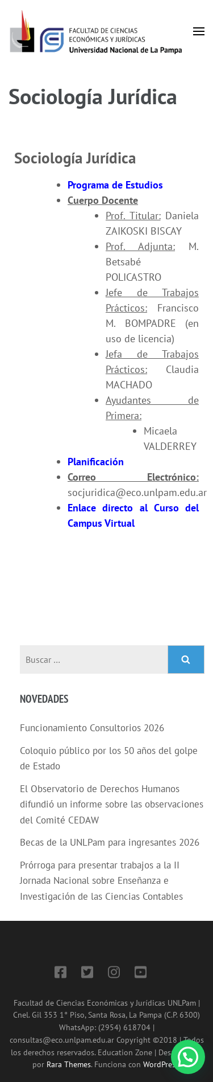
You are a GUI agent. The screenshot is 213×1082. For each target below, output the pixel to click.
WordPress (161, 1064)
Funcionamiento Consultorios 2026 (92, 728)
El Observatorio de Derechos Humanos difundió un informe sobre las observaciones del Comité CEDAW (111, 804)
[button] (188, 1057)
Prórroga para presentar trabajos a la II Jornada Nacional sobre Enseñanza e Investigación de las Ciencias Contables (101, 881)
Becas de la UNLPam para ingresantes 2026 (109, 842)
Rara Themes (69, 1064)
